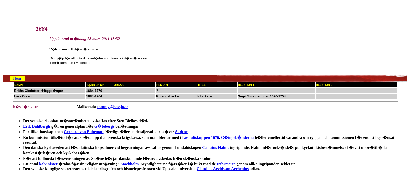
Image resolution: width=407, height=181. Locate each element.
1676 (215, 137)
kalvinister (48, 164)
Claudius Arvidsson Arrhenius (223, 169)
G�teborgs (104, 126)
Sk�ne (181, 132)
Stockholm (130, 164)
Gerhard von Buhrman (83, 132)
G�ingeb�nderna (237, 137)
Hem (17, 78)
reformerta (226, 164)
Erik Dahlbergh (36, 126)
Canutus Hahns (215, 147)
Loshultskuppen (196, 137)
